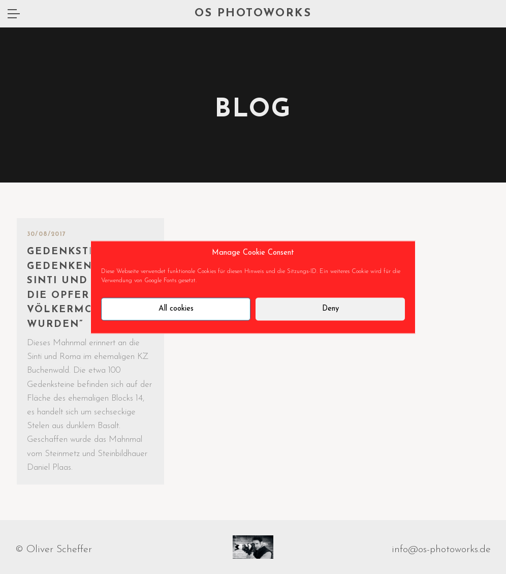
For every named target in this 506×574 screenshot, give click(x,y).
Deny (330, 309)
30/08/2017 (46, 234)
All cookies (176, 309)
